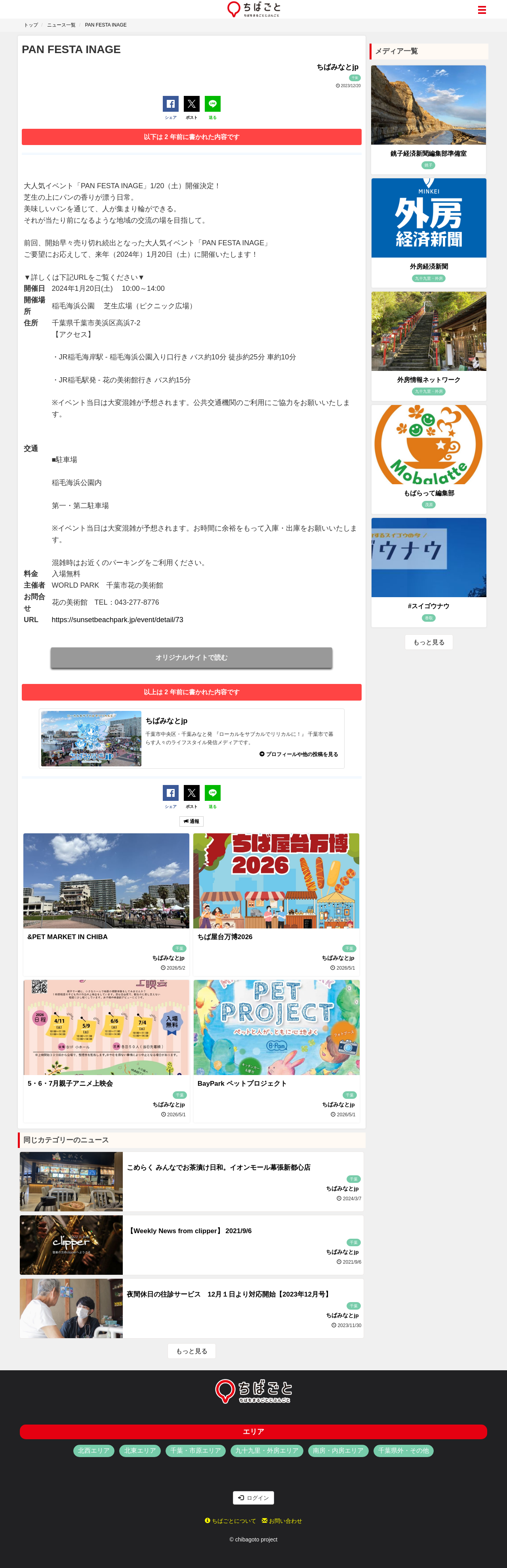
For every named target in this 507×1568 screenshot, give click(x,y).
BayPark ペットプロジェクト (242, 1083)
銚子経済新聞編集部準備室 (429, 153)
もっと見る (192, 1351)
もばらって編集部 (429, 493)
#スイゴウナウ (429, 606)
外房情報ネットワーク (429, 379)
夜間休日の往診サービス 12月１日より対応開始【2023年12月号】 (229, 1294)
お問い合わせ (282, 1521)
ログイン (253, 1498)
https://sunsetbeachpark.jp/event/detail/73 (117, 620)
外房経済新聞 (429, 266)
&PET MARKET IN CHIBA (67, 937)
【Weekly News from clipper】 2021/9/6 (189, 1231)
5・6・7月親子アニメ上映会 (70, 1083)
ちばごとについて (230, 1521)
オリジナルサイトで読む (191, 657)
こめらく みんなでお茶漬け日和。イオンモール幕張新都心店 (219, 1167)
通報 (191, 821)
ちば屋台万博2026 (225, 937)
